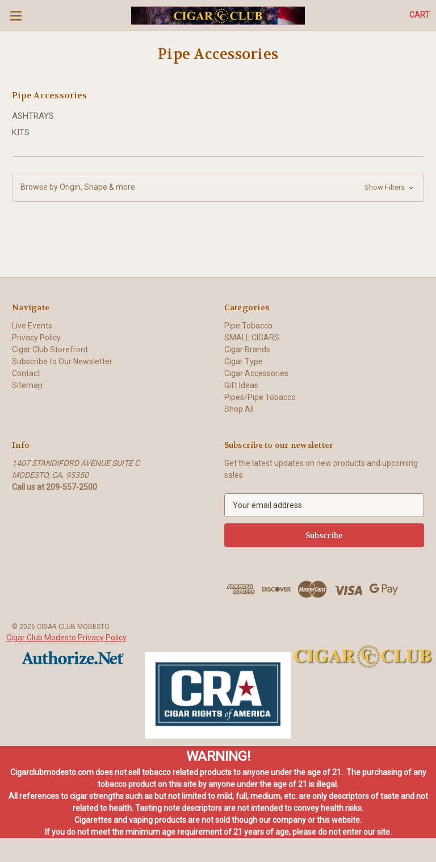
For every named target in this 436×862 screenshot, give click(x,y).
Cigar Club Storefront (50, 349)
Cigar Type (243, 361)
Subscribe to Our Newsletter (62, 361)
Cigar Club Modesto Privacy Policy (66, 637)
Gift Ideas (241, 385)
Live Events (32, 325)
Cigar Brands (247, 349)
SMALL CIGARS (251, 337)
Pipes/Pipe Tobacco (260, 397)
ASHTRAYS (33, 116)
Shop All (239, 409)
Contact (26, 373)
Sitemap (27, 385)
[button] (218, 187)
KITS (21, 132)
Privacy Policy (36, 337)
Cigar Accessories (256, 373)
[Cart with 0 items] (419, 15)
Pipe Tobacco (248, 325)
